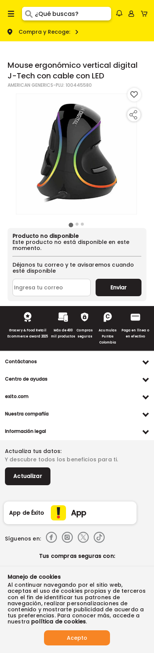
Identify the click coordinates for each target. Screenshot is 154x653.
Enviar (118, 287)
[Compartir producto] (133, 115)
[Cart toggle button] (146, 13)
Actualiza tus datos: (33, 451)
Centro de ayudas (26, 379)
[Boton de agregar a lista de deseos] (134, 95)
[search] (73, 13)
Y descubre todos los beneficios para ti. (61, 459)
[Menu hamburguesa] (11, 14)
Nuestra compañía (27, 414)
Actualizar (27, 476)
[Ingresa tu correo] (52, 287)
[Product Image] (76, 154)
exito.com (16, 396)
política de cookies (58, 621)
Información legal (25, 431)
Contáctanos (21, 361)
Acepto (77, 638)
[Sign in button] (131, 13)
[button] (119, 13)
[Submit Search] (28, 13)
